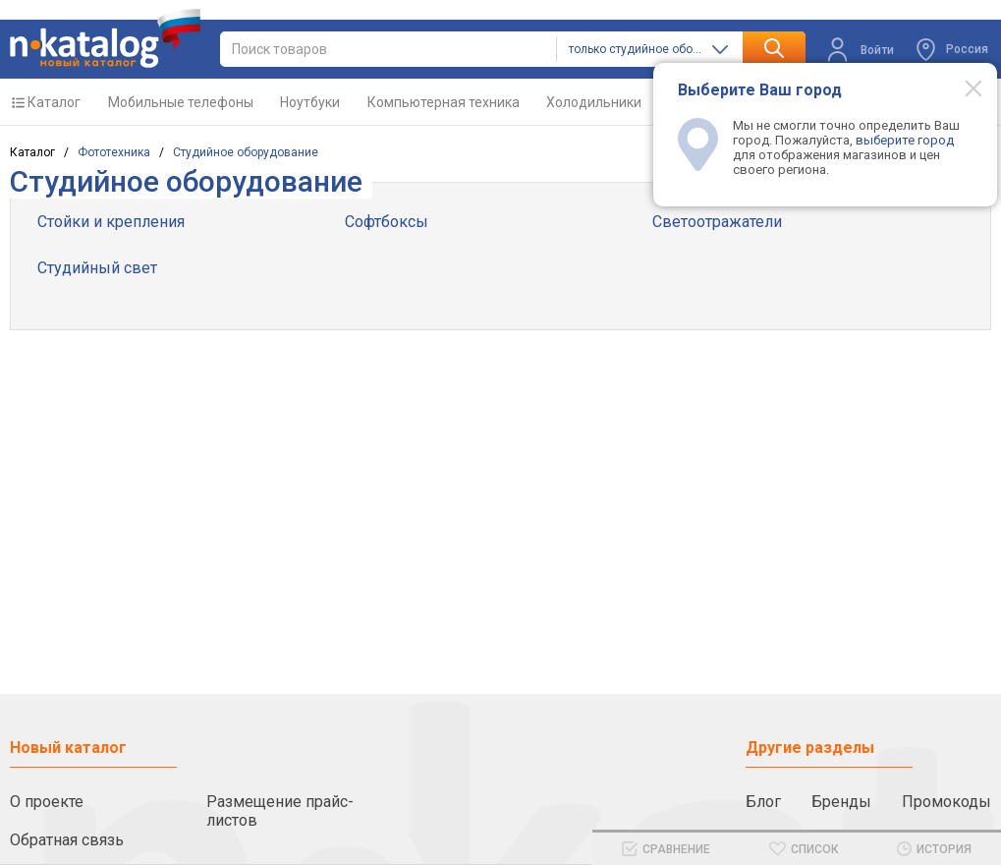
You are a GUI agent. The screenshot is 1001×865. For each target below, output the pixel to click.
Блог (763, 801)
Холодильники (593, 102)
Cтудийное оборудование (245, 152)
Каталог (54, 102)
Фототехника (114, 152)
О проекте (46, 801)
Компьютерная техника (443, 102)
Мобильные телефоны (180, 102)
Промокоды (946, 801)
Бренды (841, 801)
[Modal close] (962, 87)
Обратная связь (67, 840)
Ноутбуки (310, 102)
